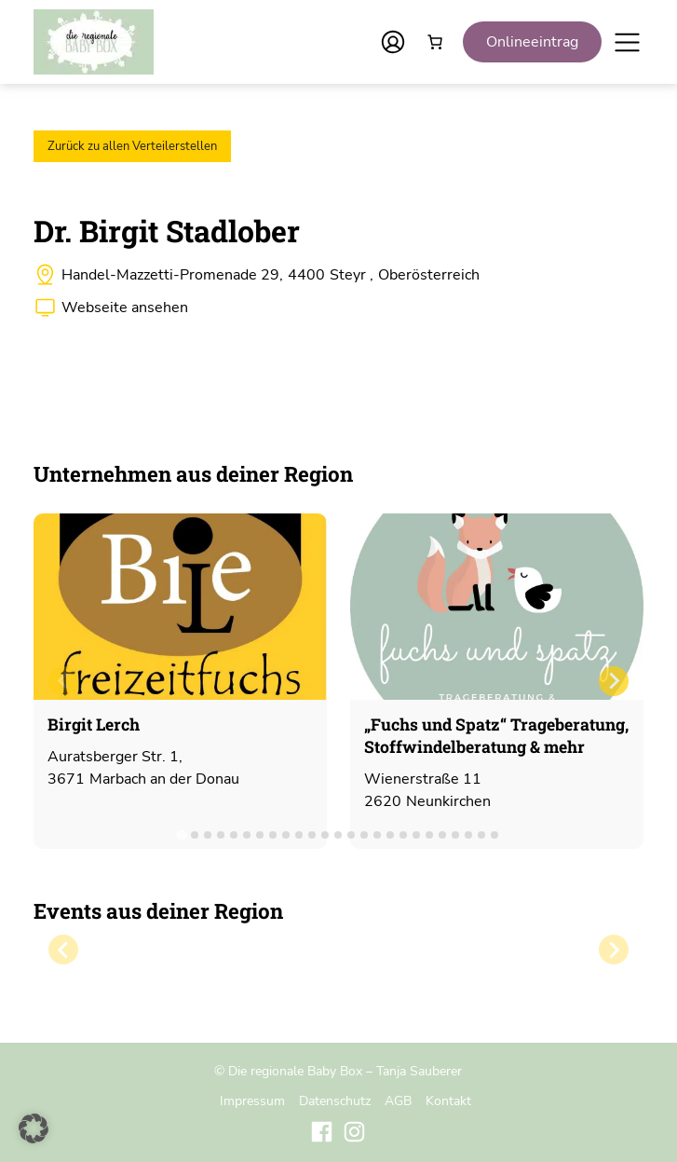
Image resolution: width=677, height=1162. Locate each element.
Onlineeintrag (532, 42)
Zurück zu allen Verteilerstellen (132, 146)
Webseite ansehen (124, 307)
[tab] (182, 834)
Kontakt (448, 1100)
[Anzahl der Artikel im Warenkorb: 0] (435, 42)
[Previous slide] (63, 681)
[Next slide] (614, 681)
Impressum (252, 1100)
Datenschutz (335, 1100)
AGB (398, 1100)
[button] (33, 1128)
